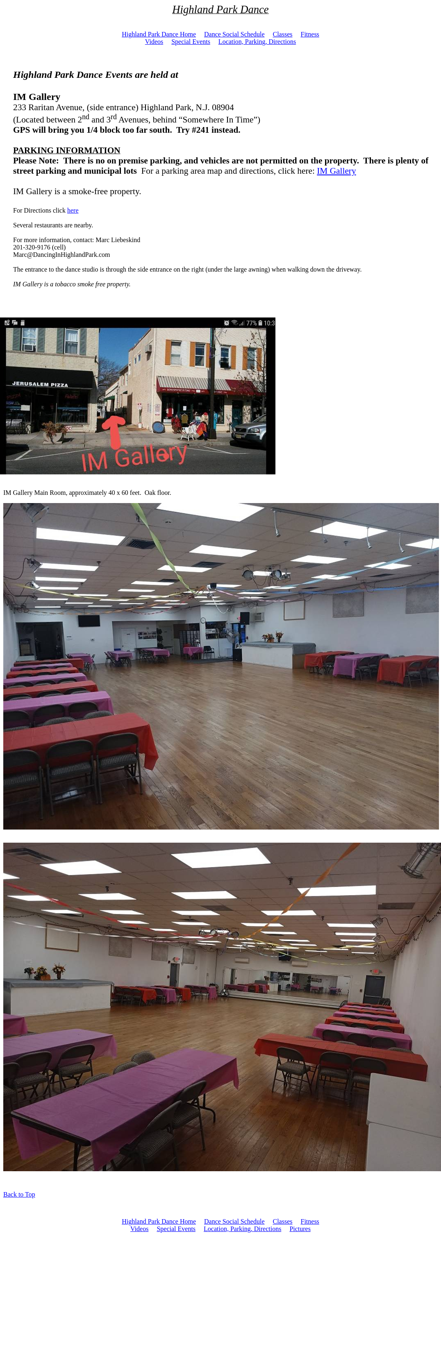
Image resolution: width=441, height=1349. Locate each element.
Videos (139, 1228)
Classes (283, 1221)
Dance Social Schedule (234, 1221)
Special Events (176, 1228)
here (73, 210)
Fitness (310, 1221)
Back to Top (19, 1194)
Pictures (300, 1228)
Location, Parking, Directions (242, 1228)
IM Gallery (336, 171)
